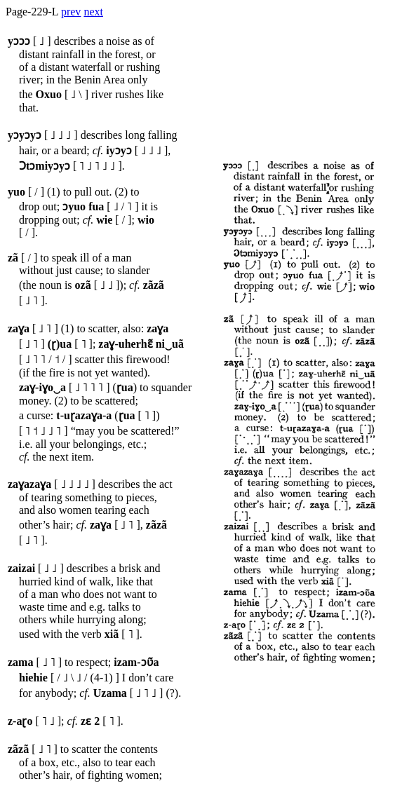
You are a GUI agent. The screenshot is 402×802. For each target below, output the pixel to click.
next (93, 12)
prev (71, 12)
